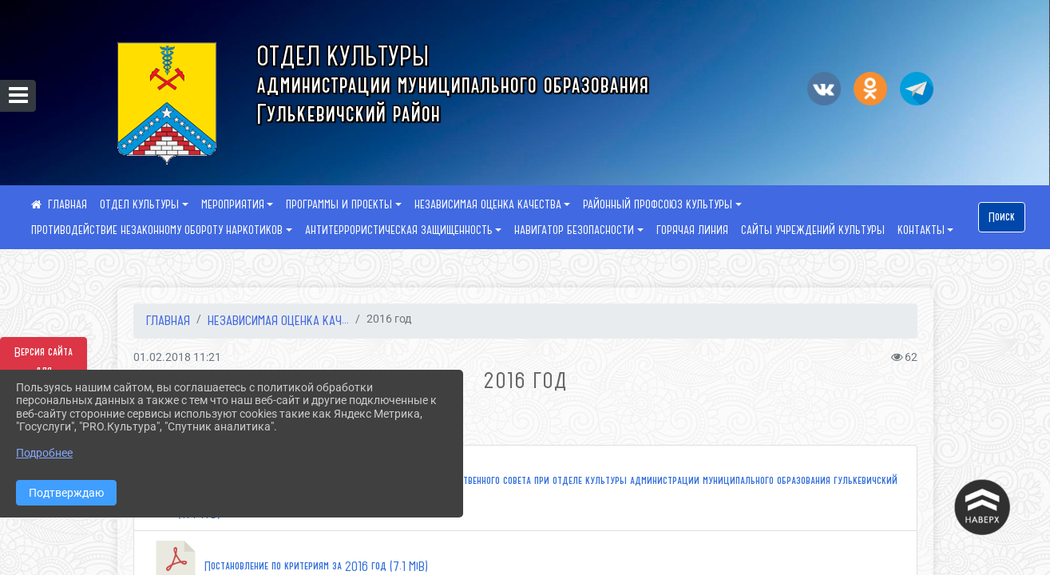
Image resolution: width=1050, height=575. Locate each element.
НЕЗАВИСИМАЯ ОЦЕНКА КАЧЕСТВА (487, 204)
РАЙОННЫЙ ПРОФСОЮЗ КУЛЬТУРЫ (657, 204)
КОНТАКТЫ (921, 230)
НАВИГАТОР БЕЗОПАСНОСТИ (574, 230)
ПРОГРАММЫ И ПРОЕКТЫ (339, 204)
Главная (168, 320)
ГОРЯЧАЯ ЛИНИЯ (692, 230)
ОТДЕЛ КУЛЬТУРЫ (139, 204)
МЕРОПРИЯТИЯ (232, 204)
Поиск (1002, 217)
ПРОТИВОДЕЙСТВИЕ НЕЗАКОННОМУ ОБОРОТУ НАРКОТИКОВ (157, 230)
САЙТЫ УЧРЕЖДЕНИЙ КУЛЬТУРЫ (813, 230)
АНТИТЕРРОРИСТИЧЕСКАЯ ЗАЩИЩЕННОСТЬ (399, 230)
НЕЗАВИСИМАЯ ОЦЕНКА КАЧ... (278, 320)
